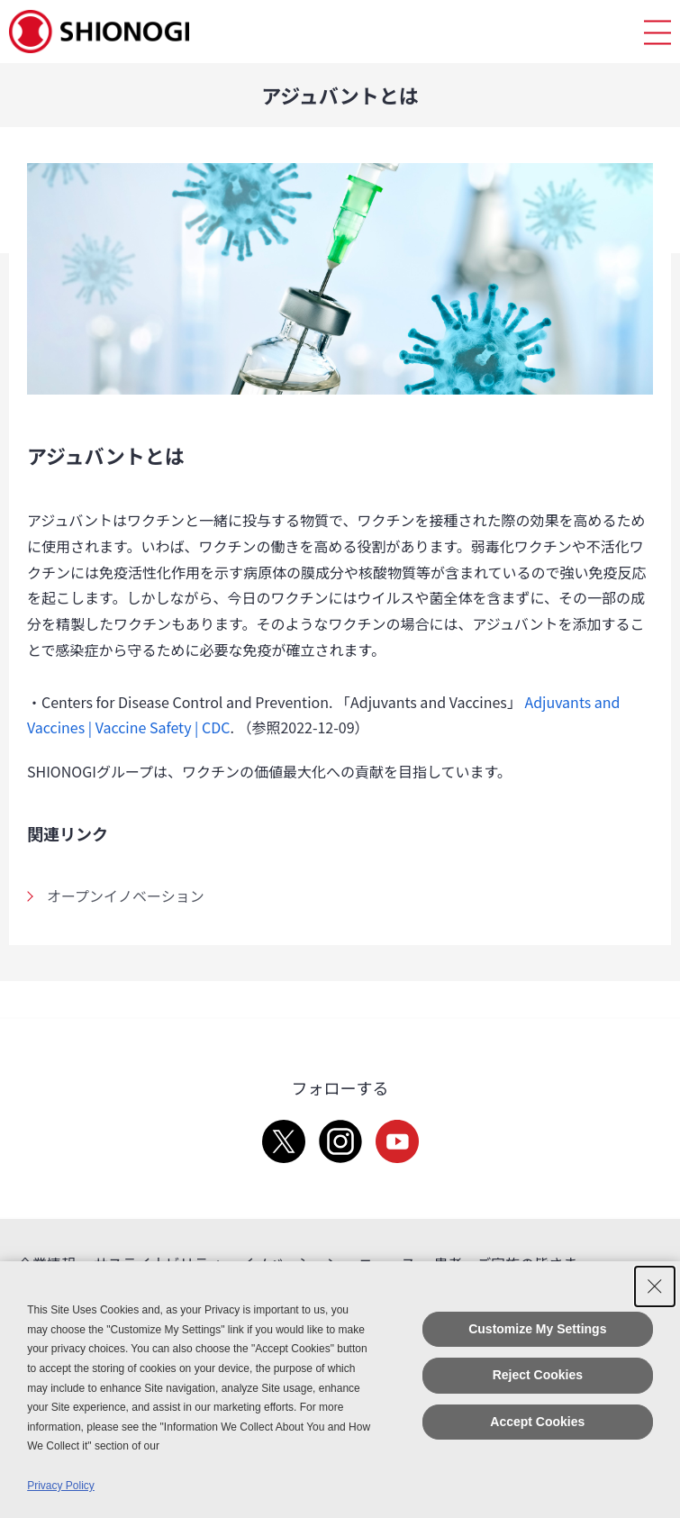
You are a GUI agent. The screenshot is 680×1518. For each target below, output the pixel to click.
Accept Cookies (537, 1421)
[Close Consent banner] (655, 1286)
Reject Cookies (538, 1375)
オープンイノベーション (125, 895)
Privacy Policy (61, 1485)
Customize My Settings (537, 1329)
